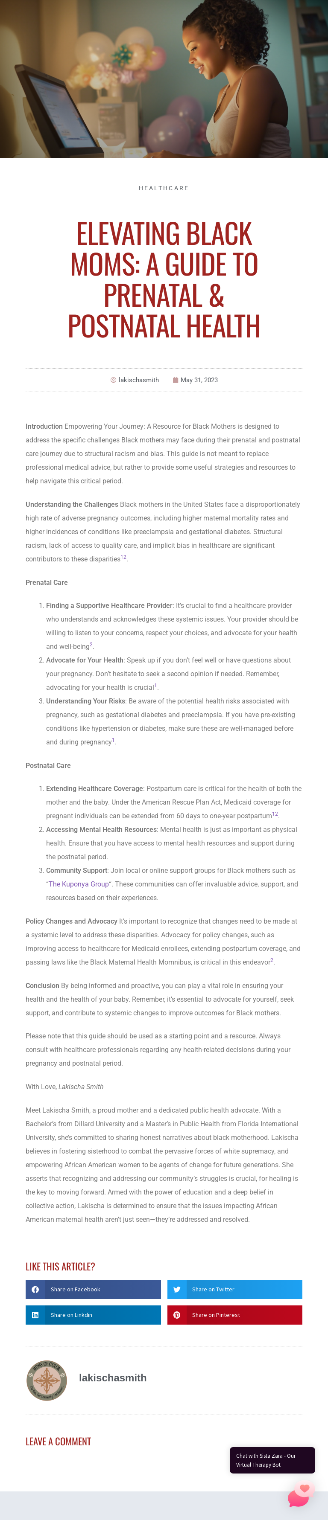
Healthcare (164, 188)
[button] (93, 1289)
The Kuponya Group (79, 884)
